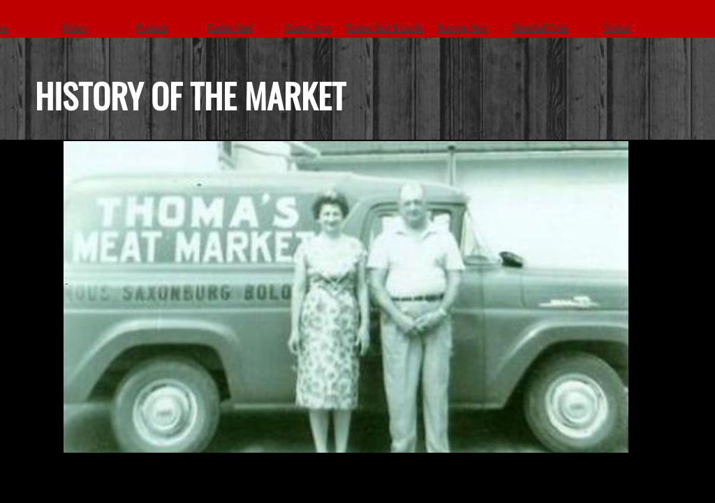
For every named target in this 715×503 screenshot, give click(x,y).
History (74, 27)
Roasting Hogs (462, 27)
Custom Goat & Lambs (384, 27)
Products (152, 27)
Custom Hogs (307, 27)
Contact (617, 27)
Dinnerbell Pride (539, 27)
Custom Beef (229, 27)
